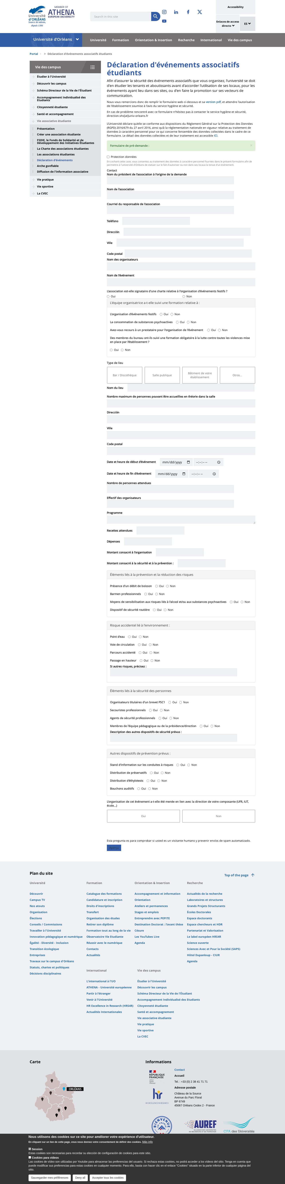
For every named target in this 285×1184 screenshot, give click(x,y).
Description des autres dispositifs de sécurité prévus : (146, 732)
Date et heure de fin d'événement (129, 473)
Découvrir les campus (51, 83)
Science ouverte (198, 943)
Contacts (92, 949)
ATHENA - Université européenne (109, 987)
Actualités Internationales (104, 1012)
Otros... (237, 375)
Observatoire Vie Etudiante (104, 936)
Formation (120, 40)
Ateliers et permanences (151, 906)
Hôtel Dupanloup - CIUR (203, 955)
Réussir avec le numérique (104, 943)
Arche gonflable (48, 166)
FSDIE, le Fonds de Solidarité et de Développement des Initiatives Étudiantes (65, 141)
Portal (34, 54)
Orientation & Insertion (153, 40)
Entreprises (37, 955)
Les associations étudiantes (56, 154)
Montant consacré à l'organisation (129, 552)
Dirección (113, 232)
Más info (147, 1141)
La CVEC (42, 193)
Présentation (46, 128)
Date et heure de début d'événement (131, 462)
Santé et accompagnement (55, 114)
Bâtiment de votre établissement (200, 375)
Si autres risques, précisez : (128, 666)
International (211, 40)
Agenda (140, 943)
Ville (109, 243)
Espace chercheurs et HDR (204, 924)
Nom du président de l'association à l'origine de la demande (147, 174)
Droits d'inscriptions (100, 906)
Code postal (115, 254)
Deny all (80, 1177)
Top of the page (236, 875)
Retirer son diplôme (100, 924)
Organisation (38, 912)
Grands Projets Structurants (206, 906)
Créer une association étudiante (59, 134)
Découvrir (36, 894)
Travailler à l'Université (45, 930)
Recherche (186, 40)
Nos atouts (37, 906)
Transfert (92, 912)
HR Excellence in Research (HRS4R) (109, 1006)
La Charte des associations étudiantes (63, 148)
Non (187, 296)
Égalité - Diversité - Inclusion (49, 943)
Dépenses (113, 541)
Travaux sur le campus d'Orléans (52, 961)
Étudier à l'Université (51, 76)
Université (98, 40)
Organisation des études (103, 918)
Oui (111, 296)
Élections (36, 918)
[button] (251, 145)
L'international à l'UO (101, 981)
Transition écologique (44, 949)
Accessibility (235, 7)
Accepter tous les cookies (108, 1177)
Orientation (142, 900)
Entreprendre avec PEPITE (152, 918)
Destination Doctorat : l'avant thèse (159, 924)
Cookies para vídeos (45, 1157)
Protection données (122, 157)
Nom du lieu (115, 388)
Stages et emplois (147, 912)
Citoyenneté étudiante (52, 107)
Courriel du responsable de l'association (133, 204)
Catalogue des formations (104, 894)
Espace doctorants (199, 918)
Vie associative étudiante (54, 121)
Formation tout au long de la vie (108, 930)
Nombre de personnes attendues (129, 483)
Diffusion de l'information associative (62, 171)
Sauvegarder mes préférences (49, 1177)
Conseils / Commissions (46, 924)
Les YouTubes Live (147, 936)
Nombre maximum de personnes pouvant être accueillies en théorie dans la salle (161, 396)
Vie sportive (45, 186)
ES (247, 24)
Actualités (93, 955)
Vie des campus (240, 40)
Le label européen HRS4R (204, 936)
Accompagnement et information (157, 894)
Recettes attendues (119, 530)
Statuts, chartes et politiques (49, 967)
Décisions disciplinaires (45, 973)
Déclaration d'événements (55, 160)
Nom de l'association (120, 189)
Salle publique (162, 375)
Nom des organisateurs (122, 259)
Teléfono (112, 221)
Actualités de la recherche (204, 894)
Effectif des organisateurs (124, 498)
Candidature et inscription (104, 900)
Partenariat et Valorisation (205, 930)
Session (37, 1149)
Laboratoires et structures (205, 900)
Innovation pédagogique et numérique (56, 936)
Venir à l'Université (99, 999)
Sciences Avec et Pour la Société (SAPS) (213, 949)
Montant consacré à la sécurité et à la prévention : (140, 563)
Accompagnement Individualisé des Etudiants (61, 98)
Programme (114, 513)
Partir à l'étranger (98, 993)
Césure (139, 930)
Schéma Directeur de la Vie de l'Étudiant (64, 90)
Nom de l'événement (120, 275)
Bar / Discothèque (125, 375)
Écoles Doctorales (199, 912)
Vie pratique (45, 179)
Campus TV (37, 900)
